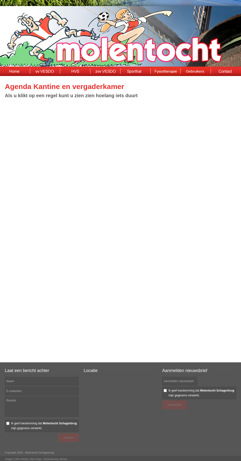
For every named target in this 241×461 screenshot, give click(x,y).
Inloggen (9, 459)
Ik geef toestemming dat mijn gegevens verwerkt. (44, 426)
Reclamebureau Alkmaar (55, 459)
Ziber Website (21, 459)
